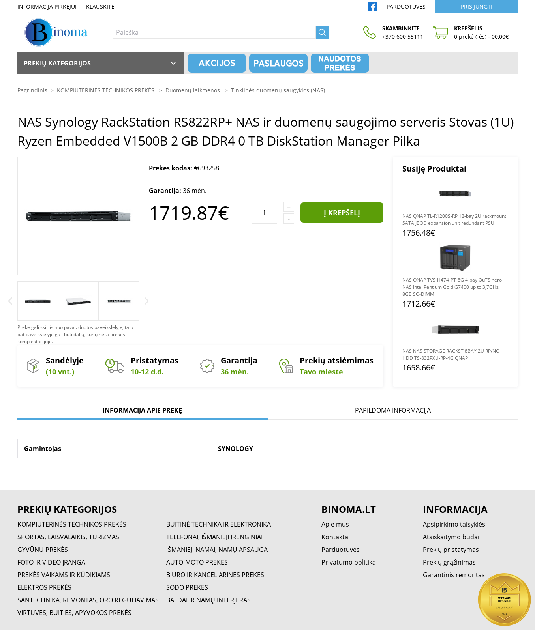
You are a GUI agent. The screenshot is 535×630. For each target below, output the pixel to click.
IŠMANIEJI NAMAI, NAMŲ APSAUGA (217, 549)
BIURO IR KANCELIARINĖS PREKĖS (215, 574)
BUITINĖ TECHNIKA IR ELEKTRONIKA (218, 524)
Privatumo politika (348, 562)
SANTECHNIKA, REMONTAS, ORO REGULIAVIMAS (88, 600)
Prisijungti (476, 6)
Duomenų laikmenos (193, 90)
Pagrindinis (32, 90)
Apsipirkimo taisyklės (454, 524)
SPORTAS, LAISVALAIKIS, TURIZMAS (68, 537)
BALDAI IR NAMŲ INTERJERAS (208, 600)
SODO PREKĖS (187, 587)
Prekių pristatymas (451, 549)
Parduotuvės (406, 6)
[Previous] (10, 301)
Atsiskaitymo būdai (451, 537)
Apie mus (335, 524)
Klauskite (100, 6)
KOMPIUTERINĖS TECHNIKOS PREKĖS (106, 90)
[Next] (147, 301)
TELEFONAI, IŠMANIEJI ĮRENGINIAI (214, 537)
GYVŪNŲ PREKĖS (42, 549)
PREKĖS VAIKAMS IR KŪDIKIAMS (63, 574)
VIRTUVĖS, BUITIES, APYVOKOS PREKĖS (74, 612)
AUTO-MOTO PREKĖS (197, 562)
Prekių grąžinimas (449, 562)
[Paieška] (214, 32)
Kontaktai (335, 537)
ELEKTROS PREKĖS (44, 587)
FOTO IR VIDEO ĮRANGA (51, 562)
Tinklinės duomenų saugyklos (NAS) (278, 90)
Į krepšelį (342, 212)
